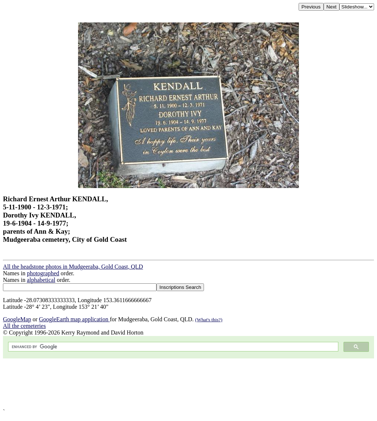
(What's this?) (208, 319)
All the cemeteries (24, 326)
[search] (172, 347)
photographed (43, 273)
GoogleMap (17, 319)
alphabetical (41, 280)
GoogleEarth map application (74, 319)
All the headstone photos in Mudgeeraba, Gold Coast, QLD (73, 266)
